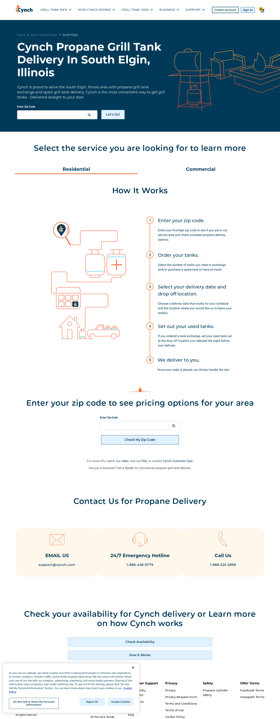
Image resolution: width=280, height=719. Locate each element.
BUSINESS (169, 9)
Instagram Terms (252, 687)
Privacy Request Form (181, 687)
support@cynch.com (52, 565)
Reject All (92, 701)
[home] (25, 10)
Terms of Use (174, 700)
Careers (96, 714)
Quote (129, 468)
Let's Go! (113, 114)
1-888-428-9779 (140, 572)
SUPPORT (195, 9)
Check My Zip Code (140, 440)
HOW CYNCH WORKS (96, 9)
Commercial (200, 169)
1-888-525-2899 (228, 565)
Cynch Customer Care (177, 461)
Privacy (170, 681)
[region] (71, 688)
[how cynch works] (174, 645)
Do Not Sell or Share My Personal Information (33, 703)
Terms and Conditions (181, 694)
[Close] (133, 667)
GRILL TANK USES (137, 9)
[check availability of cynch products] (105, 645)
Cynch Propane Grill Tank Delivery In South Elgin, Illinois (89, 59)
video (124, 461)
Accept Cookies (120, 701)
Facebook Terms (252, 681)
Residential (76, 169)
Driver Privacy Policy (180, 714)
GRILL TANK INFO (55, 9)
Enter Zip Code (26, 106)
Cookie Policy (175, 707)
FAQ (144, 461)
